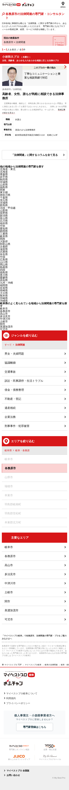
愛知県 (4, 228)
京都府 (4, 246)
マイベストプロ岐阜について (21, 693)
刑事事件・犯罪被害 (17, 425)
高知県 (4, 280)
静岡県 (4, 231)
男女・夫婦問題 (14, 353)
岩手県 (4, 176)
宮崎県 (4, 298)
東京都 (4, 192)
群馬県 (4, 205)
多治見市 (10, 574)
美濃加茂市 (11, 610)
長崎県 (4, 290)
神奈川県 (5, 194)
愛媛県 (4, 277)
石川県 (4, 220)
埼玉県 (4, 200)
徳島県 (4, 272)
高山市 (9, 565)
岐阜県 (4, 236)
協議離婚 (10, 362)
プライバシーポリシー (18, 703)
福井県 (4, 223)
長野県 (4, 213)
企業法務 (10, 416)
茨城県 (4, 202)
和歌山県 (5, 243)
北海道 (4, 171)
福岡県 (4, 285)
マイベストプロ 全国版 (18, 770)
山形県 (4, 184)
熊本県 (4, 295)
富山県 (4, 218)
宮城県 (4, 182)
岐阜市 (9, 547)
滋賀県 (4, 249)
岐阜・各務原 (22, 450)
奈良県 (4, 254)
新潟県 (4, 215)
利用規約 (11, 698)
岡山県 (4, 264)
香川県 (4, 274)
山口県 (4, 262)
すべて (8, 344)
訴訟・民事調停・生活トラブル (24, 380)
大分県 (4, 293)
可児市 (9, 619)
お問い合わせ (13, 775)
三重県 (4, 233)
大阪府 (4, 241)
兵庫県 (4, 251)
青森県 (4, 174)
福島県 (4, 187)
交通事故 (10, 371)
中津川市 (5, 318)
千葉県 (4, 197)
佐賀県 (4, 287)
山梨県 (4, 210)
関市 (7, 601)
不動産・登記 (13, 398)
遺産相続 (10, 407)
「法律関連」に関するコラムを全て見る (34, 154)
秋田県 (4, 179)
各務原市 (5, 311)
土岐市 (9, 592)
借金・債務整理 (14, 389)
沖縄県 (4, 300)
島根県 (4, 267)
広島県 (4, 259)
